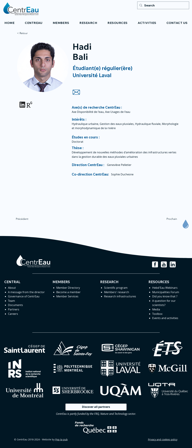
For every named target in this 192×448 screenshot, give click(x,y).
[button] (33, 22)
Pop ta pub (61, 439)
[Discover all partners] (96, 407)
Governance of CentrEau (23, 296)
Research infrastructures (120, 296)
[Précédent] (27, 219)
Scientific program (116, 288)
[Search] (163, 5)
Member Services (67, 296)
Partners (13, 309)
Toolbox (157, 314)
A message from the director (26, 292)
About (12, 288)
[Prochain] (168, 219)
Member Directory (68, 288)
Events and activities (165, 318)
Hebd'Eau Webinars (165, 288)
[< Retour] (28, 33)
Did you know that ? (164, 296)
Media (156, 309)
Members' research (116, 292)
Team (11, 301)
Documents (15, 305)
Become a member (68, 292)
